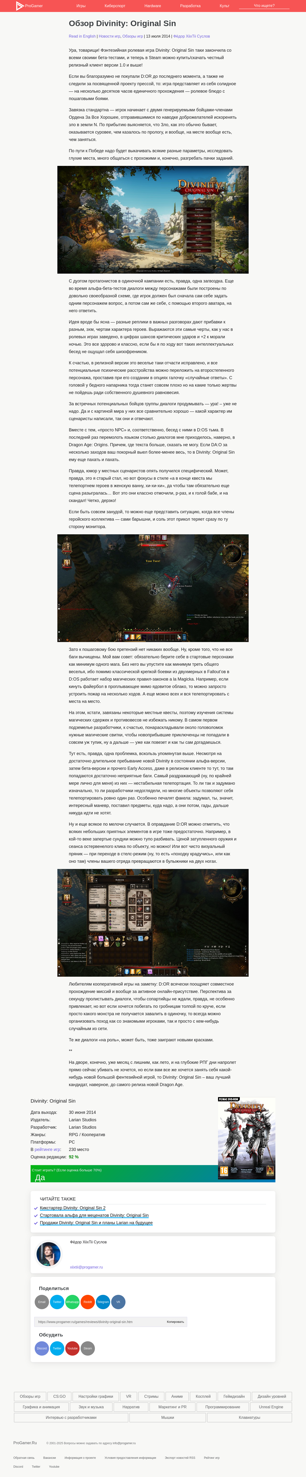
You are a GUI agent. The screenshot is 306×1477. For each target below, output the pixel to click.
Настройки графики (96, 1396)
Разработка (190, 6)
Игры (81, 6)
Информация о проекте (80, 1458)
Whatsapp (72, 1302)
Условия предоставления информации (130, 1458)
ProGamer (29, 6)
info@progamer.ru (124, 1443)
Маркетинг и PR (172, 1407)
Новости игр (109, 36)
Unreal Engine (271, 1407)
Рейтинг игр (211, 1458)
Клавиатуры (249, 1417)
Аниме (177, 1396)
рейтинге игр (47, 1149)
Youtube (72, 1348)
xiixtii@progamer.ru (86, 1267)
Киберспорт (115, 6)
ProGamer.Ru (25, 1443)
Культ (225, 6)
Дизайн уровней (272, 1396)
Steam (88, 1348)
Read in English (82, 36)
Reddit (88, 1302)
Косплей (203, 1396)
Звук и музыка (91, 1407)
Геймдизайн (234, 1396)
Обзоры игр (132, 36)
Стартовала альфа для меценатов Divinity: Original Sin (94, 1215)
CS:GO (59, 1396)
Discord (42, 1348)
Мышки (167, 1417)
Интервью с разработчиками (71, 1417)
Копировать (175, 1320)
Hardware (152, 6)
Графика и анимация (41, 1407)
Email (41, 1302)
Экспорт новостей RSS (180, 1458)
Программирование (222, 1407)
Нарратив (131, 1407)
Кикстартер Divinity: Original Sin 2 (72, 1208)
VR (128, 1396)
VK (118, 1302)
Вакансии (49, 1458)
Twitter (57, 1302)
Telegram (103, 1302)
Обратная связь (23, 1458)
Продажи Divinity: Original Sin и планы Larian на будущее (96, 1222)
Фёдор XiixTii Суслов (191, 36)
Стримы (151, 1396)
